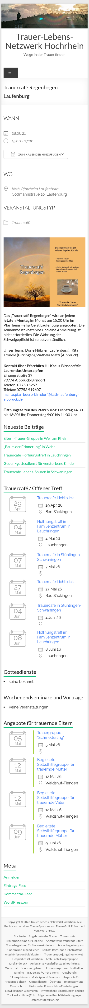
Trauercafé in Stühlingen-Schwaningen (59, 557)
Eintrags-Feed (15, 885)
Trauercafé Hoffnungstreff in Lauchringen (37, 455)
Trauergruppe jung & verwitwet (63, 954)
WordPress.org (16, 902)
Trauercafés (67, 936)
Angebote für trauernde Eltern (64, 941)
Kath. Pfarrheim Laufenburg (35, 189)
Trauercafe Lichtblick (55, 498)
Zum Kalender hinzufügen (36, 154)
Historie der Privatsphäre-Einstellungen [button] (53, 986)
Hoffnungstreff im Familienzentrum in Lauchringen (53, 526)
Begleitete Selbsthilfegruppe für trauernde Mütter (55, 764)
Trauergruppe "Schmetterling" (50, 735)
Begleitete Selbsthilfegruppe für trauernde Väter (55, 798)
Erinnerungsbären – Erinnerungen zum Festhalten (52, 968)
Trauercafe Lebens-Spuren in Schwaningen (38, 471)
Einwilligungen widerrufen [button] (21, 990)
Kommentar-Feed (18, 893)
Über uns (55, 981)
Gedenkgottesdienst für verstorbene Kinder (39, 463)
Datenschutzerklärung (45, 1000)
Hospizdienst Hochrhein (27, 959)
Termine (19, 972)
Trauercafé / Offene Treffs (43, 972)
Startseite (20, 936)
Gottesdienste (38, 981)
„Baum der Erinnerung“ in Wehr (29, 446)
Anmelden (12, 877)
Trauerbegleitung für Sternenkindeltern (30, 945)
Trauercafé (21, 222)
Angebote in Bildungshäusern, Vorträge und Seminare (43, 975)
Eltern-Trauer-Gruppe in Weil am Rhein (35, 438)
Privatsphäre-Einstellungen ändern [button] (62, 990)
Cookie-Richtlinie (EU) (21, 995)
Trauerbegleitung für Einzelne (24, 941)
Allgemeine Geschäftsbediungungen (60, 995)
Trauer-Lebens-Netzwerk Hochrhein (44, 41)
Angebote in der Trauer (43, 936)
